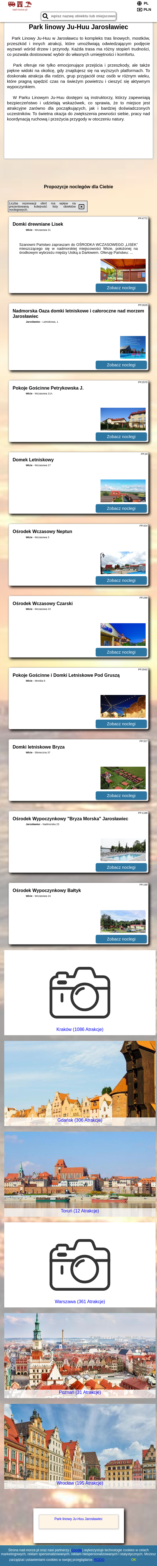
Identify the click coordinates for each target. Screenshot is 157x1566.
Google (76, 1550)
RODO (99, 1560)
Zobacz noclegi (121, 287)
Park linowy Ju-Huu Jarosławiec (78, 1519)
